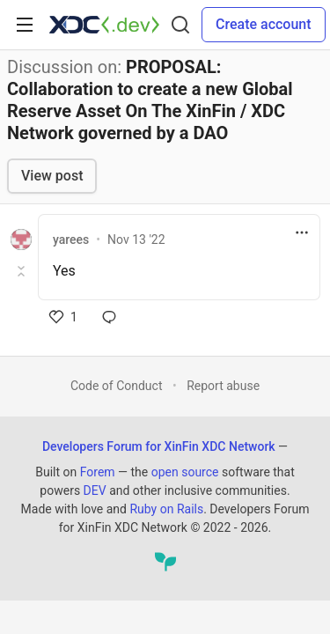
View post (52, 175)
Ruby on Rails (166, 509)
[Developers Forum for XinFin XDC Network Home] (104, 24)
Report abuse (223, 386)
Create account (264, 24)
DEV (95, 490)
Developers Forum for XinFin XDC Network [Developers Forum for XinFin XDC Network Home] (158, 446)
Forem (97, 472)
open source (185, 472)
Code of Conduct (116, 386)
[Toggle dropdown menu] (302, 232)
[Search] (180, 24)
